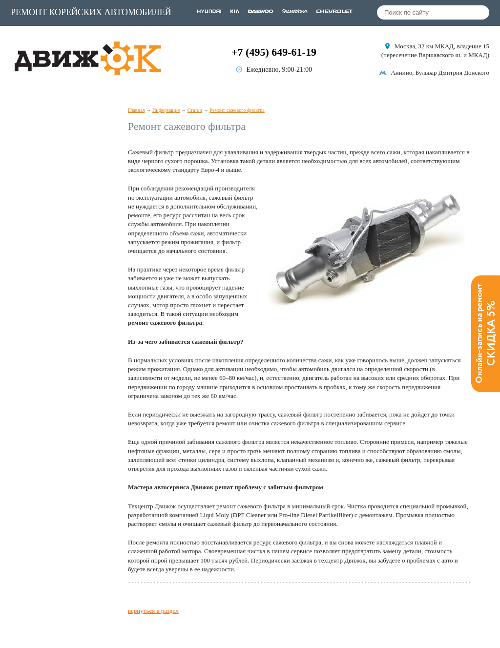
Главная (136, 110)
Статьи (195, 110)
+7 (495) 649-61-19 (273, 52)
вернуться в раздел (153, 610)
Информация (166, 110)
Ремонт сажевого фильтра (236, 110)
